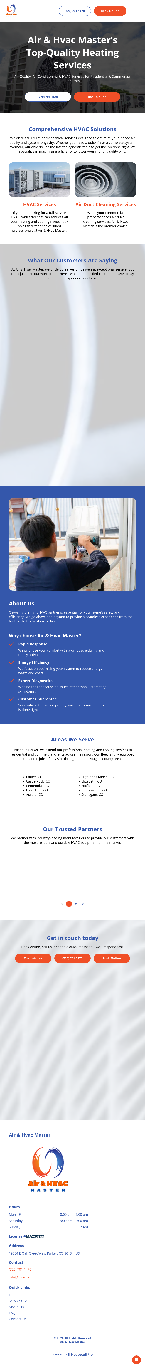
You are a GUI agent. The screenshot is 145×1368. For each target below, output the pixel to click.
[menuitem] (72, 1296)
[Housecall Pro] (80, 1354)
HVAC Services (39, 204)
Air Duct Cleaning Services (105, 204)
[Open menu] (135, 11)
